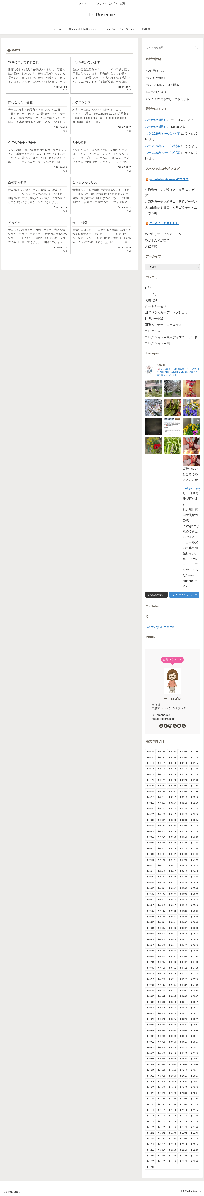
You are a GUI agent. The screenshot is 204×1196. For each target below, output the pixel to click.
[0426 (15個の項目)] (161, 882)
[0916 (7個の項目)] (194, 1042)
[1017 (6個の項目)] (150, 1081)
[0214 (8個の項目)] (194, 797)
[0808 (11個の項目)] (150, 1002)
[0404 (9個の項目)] (194, 854)
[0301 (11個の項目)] (150, 820)
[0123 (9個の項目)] (172, 774)
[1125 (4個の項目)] (194, 1121)
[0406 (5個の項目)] (161, 860)
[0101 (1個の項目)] (150, 751)
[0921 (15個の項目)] (194, 1047)
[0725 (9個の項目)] (161, 985)
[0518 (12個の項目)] (183, 905)
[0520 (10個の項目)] (150, 911)
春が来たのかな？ (157, 240)
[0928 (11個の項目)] (161, 1059)
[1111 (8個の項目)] (150, 1110)
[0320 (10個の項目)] (194, 837)
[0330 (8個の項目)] (194, 848)
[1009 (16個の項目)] (172, 1070)
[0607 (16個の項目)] (183, 928)
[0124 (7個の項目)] (183, 774)
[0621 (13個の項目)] (172, 945)
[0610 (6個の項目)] (161, 933)
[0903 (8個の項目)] (161, 1030)
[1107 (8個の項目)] (161, 1104)
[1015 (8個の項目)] (183, 1076)
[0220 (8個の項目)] (150, 808)
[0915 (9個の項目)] (183, 1042)
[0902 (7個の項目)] (150, 1030)
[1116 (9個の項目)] (150, 1115)
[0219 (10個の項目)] (194, 803)
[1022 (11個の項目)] (150, 1087)
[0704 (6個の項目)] (150, 962)
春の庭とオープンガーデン (163, 234)
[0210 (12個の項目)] (150, 797)
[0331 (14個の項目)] (150, 854)
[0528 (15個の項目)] (183, 916)
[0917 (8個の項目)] (150, 1047)
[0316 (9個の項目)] (150, 837)
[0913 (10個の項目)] (161, 1042)
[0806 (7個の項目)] (183, 996)
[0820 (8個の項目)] (172, 1013)
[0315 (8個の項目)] (194, 831)
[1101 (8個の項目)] (150, 1098)
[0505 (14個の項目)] (150, 894)
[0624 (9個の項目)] (150, 950)
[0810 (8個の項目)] (172, 1002)
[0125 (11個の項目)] (194, 774)
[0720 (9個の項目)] (161, 979)
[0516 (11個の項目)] (161, 905)
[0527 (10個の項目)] (172, 916)
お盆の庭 (151, 246)
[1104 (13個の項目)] (183, 1098)
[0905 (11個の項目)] (183, 1030)
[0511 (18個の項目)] (161, 899)
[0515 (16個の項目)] (150, 905)
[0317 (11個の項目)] (161, 837)
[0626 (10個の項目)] (172, 950)
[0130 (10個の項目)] (194, 780)
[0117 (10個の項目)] (161, 768)
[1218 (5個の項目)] (172, 1150)
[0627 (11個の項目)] (183, 950)
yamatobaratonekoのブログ (168, 179)
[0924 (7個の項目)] (172, 1053)
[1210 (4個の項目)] (194, 1138)
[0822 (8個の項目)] (194, 1013)
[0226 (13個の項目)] (161, 814)
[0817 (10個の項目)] (194, 1007)
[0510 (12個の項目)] (150, 899)
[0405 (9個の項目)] (150, 860)
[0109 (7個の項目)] (183, 757)
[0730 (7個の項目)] (161, 990)
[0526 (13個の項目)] (161, 916)
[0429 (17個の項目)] (194, 882)
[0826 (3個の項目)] (183, 1019)
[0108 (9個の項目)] (172, 757)
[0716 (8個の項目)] (172, 973)
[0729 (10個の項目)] (150, 990)
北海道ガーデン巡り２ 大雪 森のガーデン (171, 192)
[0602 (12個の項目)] (183, 922)
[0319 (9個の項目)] (183, 837)
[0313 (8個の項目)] (172, 831)
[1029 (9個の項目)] (172, 1093)
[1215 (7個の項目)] (194, 1144)
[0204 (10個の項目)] (194, 786)
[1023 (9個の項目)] (161, 1087)
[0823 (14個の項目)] (150, 1019)
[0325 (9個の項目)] (194, 842)
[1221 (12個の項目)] (150, 1155)
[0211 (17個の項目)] (161, 797)
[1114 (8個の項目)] (183, 1110)
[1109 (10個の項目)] (183, 1104)
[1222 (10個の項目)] (161, 1155)
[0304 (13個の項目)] (183, 820)
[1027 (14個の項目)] (150, 1093)
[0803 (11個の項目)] (150, 996)
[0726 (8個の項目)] (172, 985)
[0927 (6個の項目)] (150, 1059)
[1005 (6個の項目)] (183, 1064)
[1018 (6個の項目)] (161, 1081)
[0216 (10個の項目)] (161, 803)
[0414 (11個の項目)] (194, 865)
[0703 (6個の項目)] (194, 956)
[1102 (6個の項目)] (161, 1098)
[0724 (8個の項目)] (150, 985)
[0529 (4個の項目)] (194, 916)
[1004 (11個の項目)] (172, 1064)
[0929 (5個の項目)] (172, 1059)
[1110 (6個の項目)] (194, 1104)
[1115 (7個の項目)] (194, 1110)
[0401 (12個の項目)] (161, 854)
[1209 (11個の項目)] (183, 1138)
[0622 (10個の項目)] (183, 945)
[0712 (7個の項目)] (183, 968)
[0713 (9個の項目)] (194, 968)
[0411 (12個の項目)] (161, 865)
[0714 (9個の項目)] (150, 973)
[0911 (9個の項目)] (194, 1036)
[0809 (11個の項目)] (161, 1002)
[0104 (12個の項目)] (183, 751)
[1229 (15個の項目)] (183, 1161)
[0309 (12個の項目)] (183, 825)
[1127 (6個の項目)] (161, 1127)
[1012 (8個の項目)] (150, 1076)
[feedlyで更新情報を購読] (179, 726)
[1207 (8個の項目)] (161, 1138)
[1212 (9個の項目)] (161, 1144)
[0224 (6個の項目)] (194, 808)
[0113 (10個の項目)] (172, 763)
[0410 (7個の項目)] (150, 865)
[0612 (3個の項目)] (183, 933)
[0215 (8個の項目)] (150, 803)
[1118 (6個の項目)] (172, 1115)
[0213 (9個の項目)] (183, 797)
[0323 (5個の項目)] (172, 842)
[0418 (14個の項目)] (183, 871)
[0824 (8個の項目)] (161, 1019)
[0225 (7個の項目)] (150, 814)
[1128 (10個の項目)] (172, 1127)
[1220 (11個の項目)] (194, 1150)
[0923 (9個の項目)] (161, 1053)
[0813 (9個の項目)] (150, 1007)
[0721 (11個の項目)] (172, 979)
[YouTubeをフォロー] (175, 726)
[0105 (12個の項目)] (194, 751)
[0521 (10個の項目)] (161, 911)
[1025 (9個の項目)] (183, 1087)
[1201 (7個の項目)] (150, 1133)
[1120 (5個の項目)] (194, 1115)
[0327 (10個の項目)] (161, 848)
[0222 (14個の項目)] (172, 808)
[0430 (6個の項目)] (150, 888)
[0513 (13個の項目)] (183, 899)
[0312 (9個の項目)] (161, 831)
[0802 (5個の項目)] (194, 990)
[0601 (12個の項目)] (172, 922)
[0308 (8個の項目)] (172, 825)
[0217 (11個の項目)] (172, 803)
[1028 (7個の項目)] (161, 1093)
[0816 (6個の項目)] (183, 1007)
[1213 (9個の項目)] (172, 1144)
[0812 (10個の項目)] (194, 1002)
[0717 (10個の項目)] (183, 973)
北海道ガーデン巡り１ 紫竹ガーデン (171, 201)
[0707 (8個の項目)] (183, 962)
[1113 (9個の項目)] (172, 1110)
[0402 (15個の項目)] (172, 854)
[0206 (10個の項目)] (161, 791)
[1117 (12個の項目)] (161, 1115)
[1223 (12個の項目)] (172, 1155)
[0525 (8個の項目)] (150, 916)
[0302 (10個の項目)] (161, 820)
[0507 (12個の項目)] (172, 894)
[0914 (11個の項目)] (172, 1042)
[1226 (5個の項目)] (150, 1161)
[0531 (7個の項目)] (161, 922)
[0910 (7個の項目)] (183, 1036)
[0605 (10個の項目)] (161, 928)
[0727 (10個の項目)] (183, 985)
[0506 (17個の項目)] (161, 894)
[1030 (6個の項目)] (183, 1093)
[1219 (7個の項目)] (183, 1150)
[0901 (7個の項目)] (194, 1024)
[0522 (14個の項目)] (172, 911)
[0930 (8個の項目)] (183, 1059)
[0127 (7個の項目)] (161, 780)
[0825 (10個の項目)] (172, 1019)
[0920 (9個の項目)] (183, 1047)
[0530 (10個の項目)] (150, 922)
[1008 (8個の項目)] (161, 1070)
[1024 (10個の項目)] (172, 1087)
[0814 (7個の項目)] (161, 1007)
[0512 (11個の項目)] (172, 899)
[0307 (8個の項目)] (161, 825)
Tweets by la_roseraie (160, 627)
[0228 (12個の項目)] (183, 814)
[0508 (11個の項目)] (183, 894)
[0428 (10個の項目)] (183, 882)
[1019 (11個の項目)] (172, 1081)
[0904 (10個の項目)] (172, 1030)
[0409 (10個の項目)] (194, 860)
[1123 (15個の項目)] (172, 1121)
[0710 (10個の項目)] (161, 968)
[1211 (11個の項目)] (150, 1144)
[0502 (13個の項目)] (172, 888)
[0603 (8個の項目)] (194, 922)
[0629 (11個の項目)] (150, 956)
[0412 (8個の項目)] (172, 865)
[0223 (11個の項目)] (183, 808)
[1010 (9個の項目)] (183, 1070)
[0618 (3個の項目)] (194, 939)
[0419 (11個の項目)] (194, 871)
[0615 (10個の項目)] (161, 939)
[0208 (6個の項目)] (183, 791)
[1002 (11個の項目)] (150, 1064)
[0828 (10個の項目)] (150, 1024)
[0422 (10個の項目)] (172, 876)
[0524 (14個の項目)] (194, 911)
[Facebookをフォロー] (166, 726)
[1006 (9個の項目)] (194, 1064)
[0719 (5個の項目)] (150, 979)
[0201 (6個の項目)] (161, 786)
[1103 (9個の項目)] (172, 1098)
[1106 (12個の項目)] (150, 1104)
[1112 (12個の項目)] (161, 1110)
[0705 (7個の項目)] (161, 962)
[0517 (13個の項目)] (172, 905)
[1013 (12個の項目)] (161, 1076)
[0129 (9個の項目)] (183, 780)
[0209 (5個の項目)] (194, 791)
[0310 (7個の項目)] (194, 825)
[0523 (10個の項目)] (183, 911)
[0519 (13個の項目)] (194, 905)
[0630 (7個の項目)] (161, 956)
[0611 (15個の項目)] (172, 933)
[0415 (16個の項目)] (150, 871)
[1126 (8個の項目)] (150, 1127)
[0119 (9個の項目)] (183, 768)
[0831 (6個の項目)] (183, 1024)
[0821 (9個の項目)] (183, 1013)
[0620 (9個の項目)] (161, 945)
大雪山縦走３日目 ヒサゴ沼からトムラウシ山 (171, 210)
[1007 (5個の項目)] (150, 1070)
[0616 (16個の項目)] (172, 939)
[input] (172, 47)
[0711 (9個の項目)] (172, 968)
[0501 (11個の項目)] (161, 888)
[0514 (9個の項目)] (194, 899)
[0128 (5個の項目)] (172, 780)
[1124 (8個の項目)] (183, 1121)
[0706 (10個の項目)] (172, 962)
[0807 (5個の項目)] (194, 996)
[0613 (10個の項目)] (194, 933)
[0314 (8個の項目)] (183, 831)
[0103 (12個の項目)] (172, 751)
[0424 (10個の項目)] (194, 876)
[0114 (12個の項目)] (183, 763)
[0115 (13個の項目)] (194, 763)
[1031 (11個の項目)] (194, 1093)
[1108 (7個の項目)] (172, 1104)
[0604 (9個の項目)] (150, 928)
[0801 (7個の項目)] (183, 990)
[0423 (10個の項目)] (183, 876)
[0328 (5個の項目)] (172, 848)
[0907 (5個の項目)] (150, 1036)
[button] (196, 47)
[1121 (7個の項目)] (150, 1121)
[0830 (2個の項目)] (172, 1024)
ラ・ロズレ (172, 699)
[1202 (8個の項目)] (161, 1133)
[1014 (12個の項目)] (172, 1076)
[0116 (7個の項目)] (150, 768)
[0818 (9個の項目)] (150, 1013)
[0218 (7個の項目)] (183, 803)
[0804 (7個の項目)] (161, 996)
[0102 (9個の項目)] (161, 751)
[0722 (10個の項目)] (183, 979)
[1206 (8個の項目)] (150, 1138)
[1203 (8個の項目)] (172, 1133)
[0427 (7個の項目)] (172, 882)
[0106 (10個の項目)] (150, 757)
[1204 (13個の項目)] (183, 1133)
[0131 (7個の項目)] (150, 786)
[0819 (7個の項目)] (161, 1013)
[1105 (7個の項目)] (194, 1098)
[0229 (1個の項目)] (194, 814)
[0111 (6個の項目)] (150, 763)
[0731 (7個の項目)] (172, 990)
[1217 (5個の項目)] (161, 1150)
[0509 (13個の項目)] (194, 894)
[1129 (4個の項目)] (183, 1127)
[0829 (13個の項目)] (161, 1024)
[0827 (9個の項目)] (194, 1019)
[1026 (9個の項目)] (194, 1087)
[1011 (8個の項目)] (194, 1070)
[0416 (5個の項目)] (161, 871)
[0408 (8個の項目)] (183, 860)
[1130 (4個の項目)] (194, 1127)
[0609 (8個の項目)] (150, 933)
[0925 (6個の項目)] (183, 1053)
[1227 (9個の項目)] (161, 1161)
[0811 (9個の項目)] (183, 1002)
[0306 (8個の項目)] (150, 825)
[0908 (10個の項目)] (161, 1036)
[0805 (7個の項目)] (172, 996)
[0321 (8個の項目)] (150, 842)
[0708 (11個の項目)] (194, 962)
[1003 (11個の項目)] (161, 1064)
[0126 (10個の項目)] (150, 780)
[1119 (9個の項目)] (183, 1115)
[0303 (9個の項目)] (172, 820)
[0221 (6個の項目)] (161, 808)
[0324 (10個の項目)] (183, 842)
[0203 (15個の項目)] (183, 786)
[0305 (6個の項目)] (194, 820)
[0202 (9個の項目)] (172, 786)
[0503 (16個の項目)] (183, 888)
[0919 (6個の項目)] (172, 1047)
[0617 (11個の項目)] (183, 939)
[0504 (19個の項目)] (194, 888)
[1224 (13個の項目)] (183, 1155)
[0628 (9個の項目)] (194, 950)
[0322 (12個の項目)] (161, 842)
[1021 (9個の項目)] (194, 1081)
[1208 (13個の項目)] (172, 1138)
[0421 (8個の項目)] (161, 876)
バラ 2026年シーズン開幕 (162, 133)
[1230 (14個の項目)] (194, 1161)
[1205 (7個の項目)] (194, 1133)
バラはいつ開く (155, 120)
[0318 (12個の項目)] (172, 837)
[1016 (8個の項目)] (194, 1076)
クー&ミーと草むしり (164, 223)
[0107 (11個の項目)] (161, 757)
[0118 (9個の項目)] (172, 768)
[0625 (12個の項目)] (161, 950)
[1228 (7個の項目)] (172, 1161)
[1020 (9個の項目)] (183, 1081)
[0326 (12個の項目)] (150, 848)
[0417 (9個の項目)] (172, 871)
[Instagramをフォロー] (170, 726)
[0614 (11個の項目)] (150, 939)
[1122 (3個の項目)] (161, 1121)
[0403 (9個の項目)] (183, 854)
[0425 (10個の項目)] (150, 882)
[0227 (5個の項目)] (172, 814)
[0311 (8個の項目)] (150, 831)
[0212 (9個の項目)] (172, 797)
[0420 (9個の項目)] (150, 876)
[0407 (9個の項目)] (172, 860)
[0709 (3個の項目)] (150, 968)
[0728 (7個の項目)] (194, 985)
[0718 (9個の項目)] (194, 973)
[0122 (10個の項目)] (161, 774)
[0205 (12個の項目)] (150, 791)
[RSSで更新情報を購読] (184, 726)
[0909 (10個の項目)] (172, 1036)
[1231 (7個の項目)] (172, 1167)
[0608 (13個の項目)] (194, 928)
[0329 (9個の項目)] (183, 848)
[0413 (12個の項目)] (183, 865)
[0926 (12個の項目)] (194, 1053)
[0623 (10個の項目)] (194, 945)
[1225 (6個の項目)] (194, 1155)
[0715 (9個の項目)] (161, 973)
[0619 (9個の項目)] (150, 945)
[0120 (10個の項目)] (194, 768)
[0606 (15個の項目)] (172, 928)
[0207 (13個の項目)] (172, 791)
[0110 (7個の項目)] (194, 757)
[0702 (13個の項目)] (183, 956)
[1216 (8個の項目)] (150, 1150)
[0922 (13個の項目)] (150, 1053)
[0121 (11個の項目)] (150, 774)
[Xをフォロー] (161, 726)
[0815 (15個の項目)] (172, 1007)
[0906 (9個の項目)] (194, 1030)
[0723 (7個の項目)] (194, 979)
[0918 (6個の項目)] (161, 1047)
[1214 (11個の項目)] (183, 1144)
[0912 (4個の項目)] (150, 1042)
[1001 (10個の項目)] (194, 1059)
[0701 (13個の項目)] (172, 956)
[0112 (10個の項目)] (161, 763)
